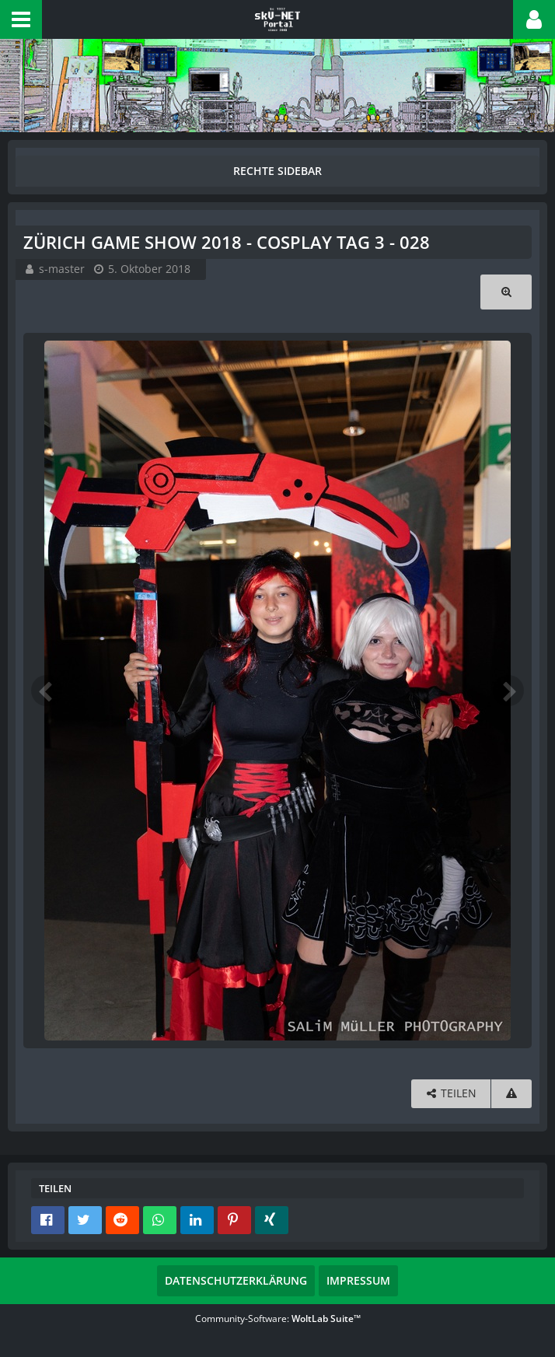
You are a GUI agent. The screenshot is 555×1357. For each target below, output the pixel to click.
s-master (62, 268)
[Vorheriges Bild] (46, 690)
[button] (21, 19)
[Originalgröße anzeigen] (506, 292)
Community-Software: (278, 1318)
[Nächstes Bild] (508, 690)
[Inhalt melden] (511, 1093)
